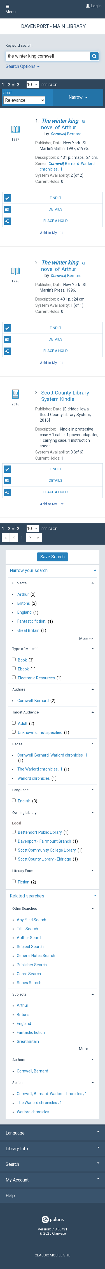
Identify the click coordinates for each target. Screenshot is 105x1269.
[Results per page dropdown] (33, 84)
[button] (78, 97)
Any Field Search (31, 920)
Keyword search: (19, 45)
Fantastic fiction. (31, 621)
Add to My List (52, 233)
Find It (33, 198)
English (24, 801)
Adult (23, 723)
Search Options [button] (22, 66)
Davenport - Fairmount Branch (45, 841)
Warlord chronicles (33, 778)
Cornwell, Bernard (33, 700)
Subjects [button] (19, 583)
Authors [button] (18, 689)
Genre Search (29, 974)
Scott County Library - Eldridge (45, 859)
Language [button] (20, 790)
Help (10, 1195)
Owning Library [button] (24, 812)
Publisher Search (32, 965)
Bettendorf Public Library (40, 832)
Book (23, 660)
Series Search (29, 982)
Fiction (24, 882)
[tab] (78, 97)
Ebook (24, 669)
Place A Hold (36, 221)
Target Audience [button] (25, 712)
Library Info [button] (52, 1148)
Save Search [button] (52, 556)
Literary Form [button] (22, 871)
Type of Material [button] (25, 649)
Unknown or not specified (40, 732)
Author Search (30, 937)
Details (33, 209)
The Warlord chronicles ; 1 (39, 769)
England (24, 612)
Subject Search (30, 947)
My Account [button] (52, 1180)
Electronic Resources (37, 678)
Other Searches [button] (24, 908)
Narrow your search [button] (29, 570)
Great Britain (28, 630)
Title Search (27, 929)
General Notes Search (36, 956)
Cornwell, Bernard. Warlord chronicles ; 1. (52, 755)
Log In (96, 6)
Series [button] (17, 744)
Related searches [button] (27, 896)
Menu (11, 9)
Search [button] (52, 1164)
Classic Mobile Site (52, 1255)
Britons (23, 603)
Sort (7, 93)
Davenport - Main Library (53, 26)
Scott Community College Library (47, 850)
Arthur (23, 594)
